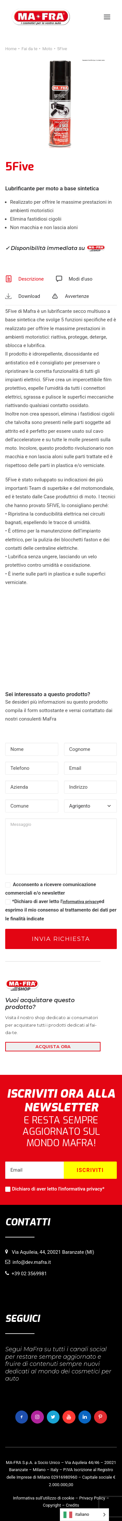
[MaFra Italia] (41, 17)
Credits (72, 1505)
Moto (47, 48)
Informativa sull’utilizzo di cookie (44, 1498)
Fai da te (29, 48)
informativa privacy (80, 901)
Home (11, 48)
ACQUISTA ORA (53, 1046)
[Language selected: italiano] (84, 1514)
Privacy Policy (92, 1498)
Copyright (52, 1505)
